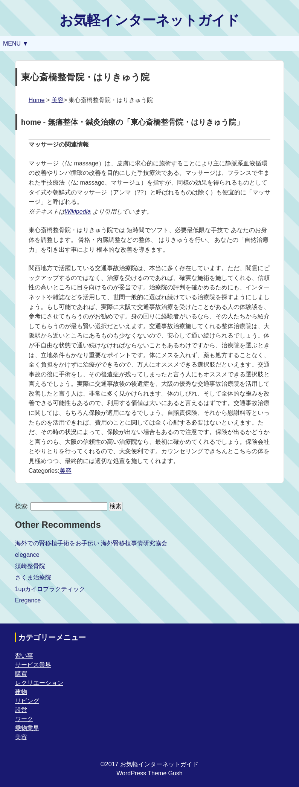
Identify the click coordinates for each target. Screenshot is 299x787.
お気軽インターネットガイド (149, 20)
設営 (21, 710)
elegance (27, 555)
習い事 (24, 656)
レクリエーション (39, 683)
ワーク (24, 719)
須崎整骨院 (30, 566)
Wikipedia (78, 211)
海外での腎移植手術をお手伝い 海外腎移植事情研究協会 (91, 543)
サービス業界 (33, 665)
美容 (58, 100)
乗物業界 (27, 728)
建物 (21, 692)
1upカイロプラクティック (50, 589)
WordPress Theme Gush (149, 773)
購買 (21, 674)
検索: (22, 506)
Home (37, 100)
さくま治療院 (33, 577)
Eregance (28, 600)
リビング (27, 701)
